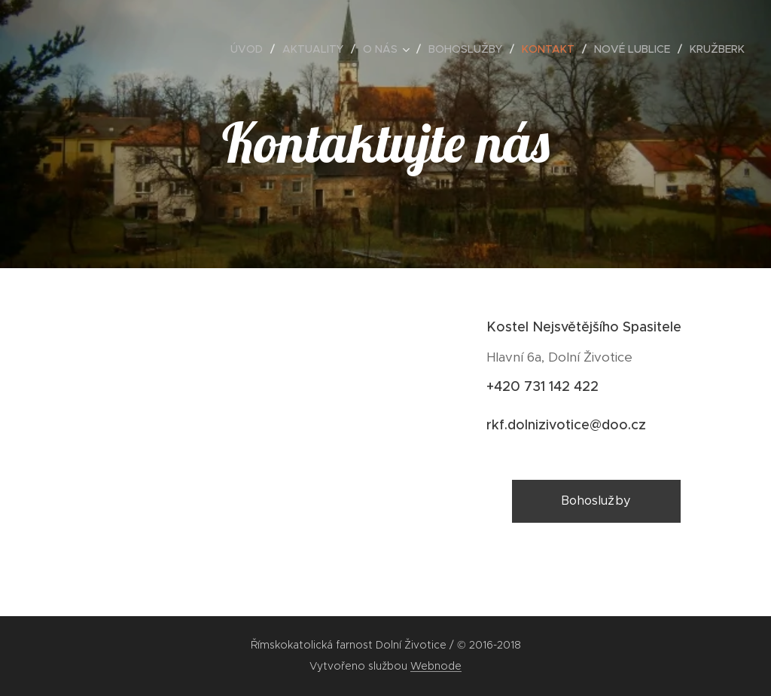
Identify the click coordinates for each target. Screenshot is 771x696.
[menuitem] (251, 49)
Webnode (436, 666)
